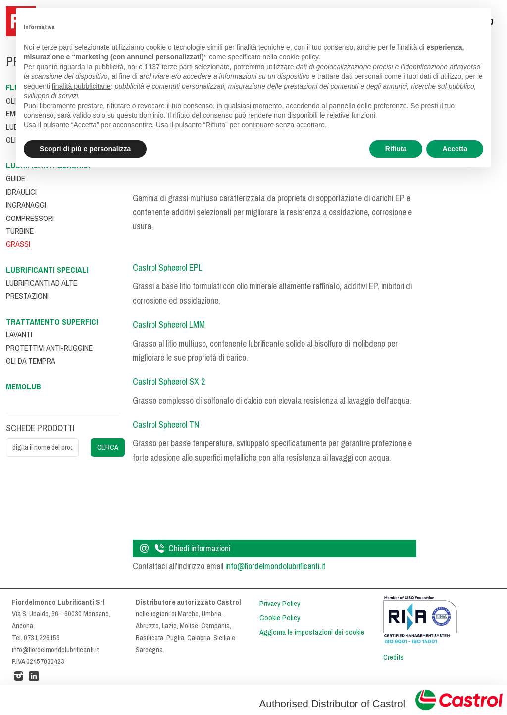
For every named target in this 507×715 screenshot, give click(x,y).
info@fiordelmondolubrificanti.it (275, 566)
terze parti (177, 67)
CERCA (107, 447)
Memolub (23, 387)
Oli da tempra (30, 361)
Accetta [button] (454, 149)
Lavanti (19, 335)
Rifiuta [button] (396, 149)
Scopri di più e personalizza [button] (85, 149)
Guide (15, 178)
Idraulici (21, 192)
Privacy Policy (279, 603)
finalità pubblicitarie (81, 86)
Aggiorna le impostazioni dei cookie (311, 632)
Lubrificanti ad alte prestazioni (41, 289)
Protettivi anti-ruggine (49, 348)
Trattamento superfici (52, 322)
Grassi (18, 244)
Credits (393, 657)
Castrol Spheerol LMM (169, 324)
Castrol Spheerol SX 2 (169, 381)
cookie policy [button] (298, 57)
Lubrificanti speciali (47, 270)
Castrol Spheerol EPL (168, 267)
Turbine (20, 231)
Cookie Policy (279, 618)
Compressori (30, 218)
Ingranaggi (26, 205)
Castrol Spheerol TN (166, 425)
